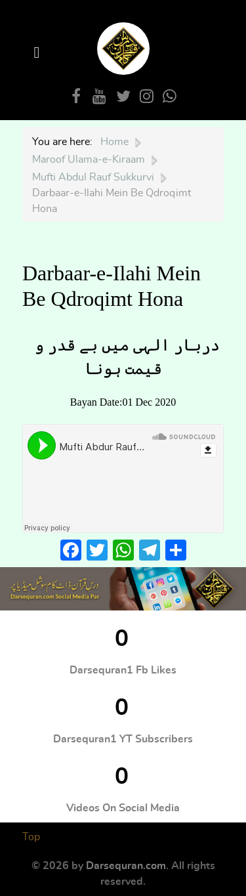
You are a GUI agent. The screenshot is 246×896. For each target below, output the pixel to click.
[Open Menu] (38, 53)
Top (31, 837)
